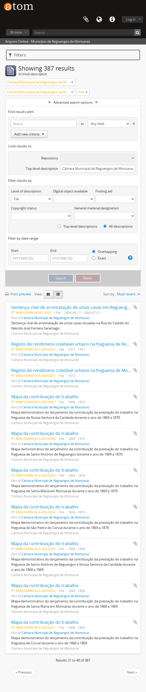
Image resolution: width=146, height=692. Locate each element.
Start (15, 250)
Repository (49, 158)
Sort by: (109, 294)
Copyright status (24, 208)
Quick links (112, 19)
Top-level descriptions (77, 226)
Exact (99, 258)
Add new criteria (29, 134)
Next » (132, 672)
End (53, 250)
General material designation (96, 208)
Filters (17, 55)
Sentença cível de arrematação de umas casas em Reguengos (71, 307)
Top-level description (42, 168)
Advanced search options (73, 102)
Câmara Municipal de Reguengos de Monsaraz (55, 318)
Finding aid (103, 191)
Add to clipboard (135, 307)
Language (99, 19)
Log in (131, 19)
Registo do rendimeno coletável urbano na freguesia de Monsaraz (76, 370)
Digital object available (70, 191)
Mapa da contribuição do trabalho (44, 397)
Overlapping (104, 251)
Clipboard (86, 19)
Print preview (18, 294)
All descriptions (117, 226)
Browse (16, 32)
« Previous (24, 672)
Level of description (26, 191)
